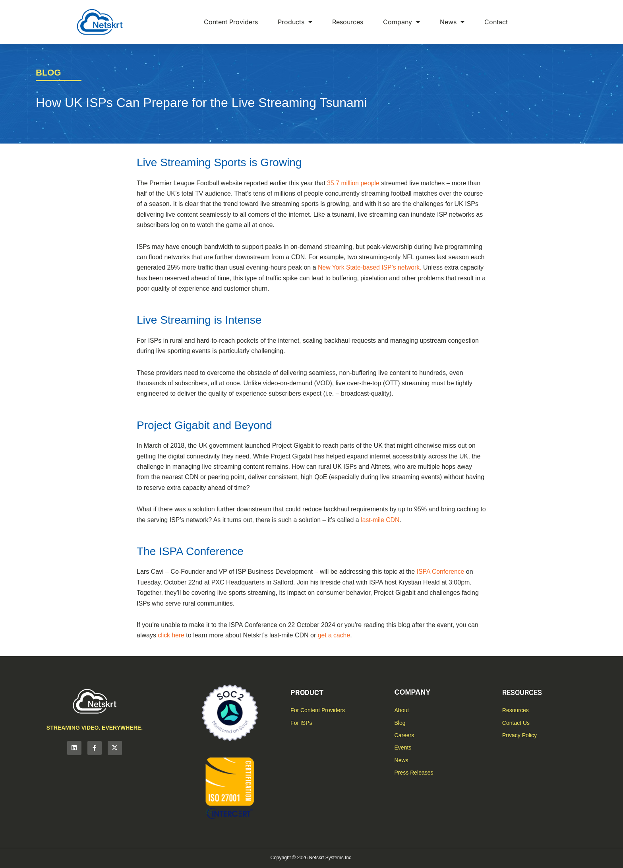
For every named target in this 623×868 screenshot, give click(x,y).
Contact (496, 22)
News (452, 22)
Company (401, 22)
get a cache (334, 635)
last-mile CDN (380, 520)
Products (295, 22)
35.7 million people (353, 183)
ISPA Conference (441, 571)
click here (171, 635)
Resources (347, 22)
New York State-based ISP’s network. (370, 267)
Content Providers (231, 22)
